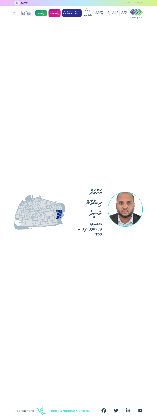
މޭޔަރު (124, 13)
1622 (21, 3)
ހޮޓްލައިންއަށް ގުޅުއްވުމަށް (134, 2)
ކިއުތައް (41, 13)
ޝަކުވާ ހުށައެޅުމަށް (71, 13)
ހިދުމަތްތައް (54, 13)
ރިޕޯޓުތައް (99, 13)
